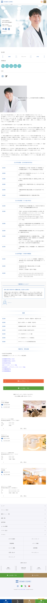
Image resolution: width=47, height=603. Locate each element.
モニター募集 (12, 548)
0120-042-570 (5, 472)
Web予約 (35, 575)
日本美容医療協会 (6, 371)
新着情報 (12, 543)
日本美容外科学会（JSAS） (8, 359)
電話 (18, 601)
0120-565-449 (5, 404)
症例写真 (23, 522)
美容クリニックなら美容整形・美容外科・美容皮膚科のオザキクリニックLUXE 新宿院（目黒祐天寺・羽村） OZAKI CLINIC (7, 2)
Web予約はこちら (17, 381)
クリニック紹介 (23, 510)
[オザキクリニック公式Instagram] (42, 1)
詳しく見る (24, 428)
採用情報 (35, 548)
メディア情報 (35, 543)
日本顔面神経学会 (6, 369)
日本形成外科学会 (6, 363)
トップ (23, 506)
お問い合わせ (12, 552)
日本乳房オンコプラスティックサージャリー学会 (13, 367)
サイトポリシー (35, 552)
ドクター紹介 (23, 530)
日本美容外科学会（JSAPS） (9, 361)
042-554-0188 (5, 474)
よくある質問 (23, 526)
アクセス (23, 534)
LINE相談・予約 (17, 388)
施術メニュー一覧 (23, 514)
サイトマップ (12, 557)
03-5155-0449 (5, 407)
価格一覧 (23, 518)
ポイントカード (35, 539)
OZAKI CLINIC (22, 589)
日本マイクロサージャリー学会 (9, 365)
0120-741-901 (5, 438)
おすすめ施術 (12, 539)
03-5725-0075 (5, 440)
